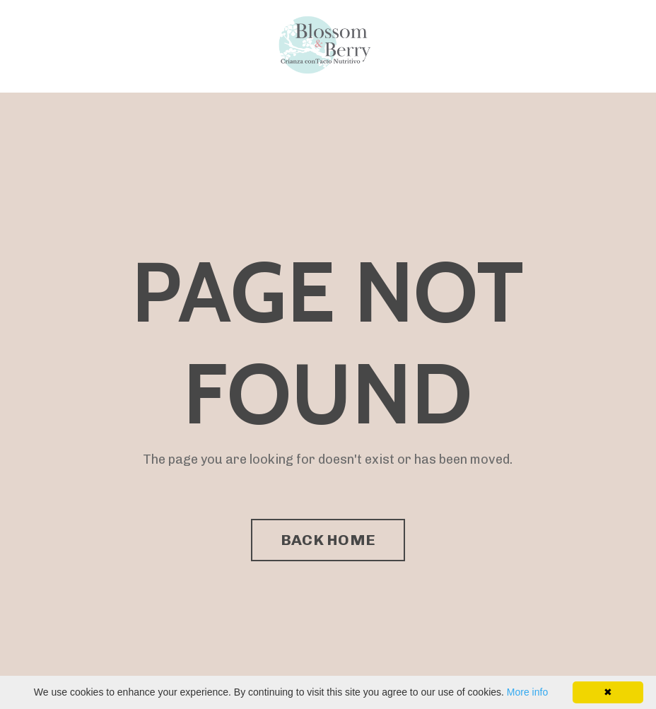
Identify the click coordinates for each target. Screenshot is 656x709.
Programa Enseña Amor (94, 45)
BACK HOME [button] (328, 540)
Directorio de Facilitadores (215, 45)
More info (527, 692)
